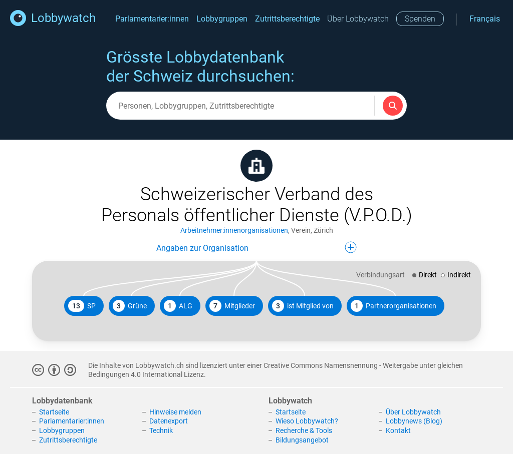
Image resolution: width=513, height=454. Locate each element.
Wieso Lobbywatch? (307, 421)
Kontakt (398, 430)
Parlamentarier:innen (152, 19)
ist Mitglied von (303, 306)
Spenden (420, 19)
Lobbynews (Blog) (414, 421)
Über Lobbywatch (358, 19)
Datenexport (168, 421)
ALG (178, 306)
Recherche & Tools (304, 430)
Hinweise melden (175, 412)
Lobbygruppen (221, 19)
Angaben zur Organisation (256, 247)
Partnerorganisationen (393, 306)
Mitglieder (232, 306)
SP (82, 306)
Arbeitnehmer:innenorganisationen (234, 230)
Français (484, 19)
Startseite (54, 412)
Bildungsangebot (302, 440)
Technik (161, 430)
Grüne (130, 306)
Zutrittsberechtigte (287, 19)
